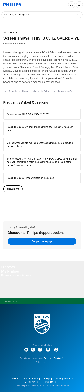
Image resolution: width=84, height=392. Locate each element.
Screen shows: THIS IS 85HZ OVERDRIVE (28, 114)
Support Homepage (42, 241)
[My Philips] (71, 4)
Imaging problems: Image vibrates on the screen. (30, 178)
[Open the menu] (79, 4)
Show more (13, 189)
